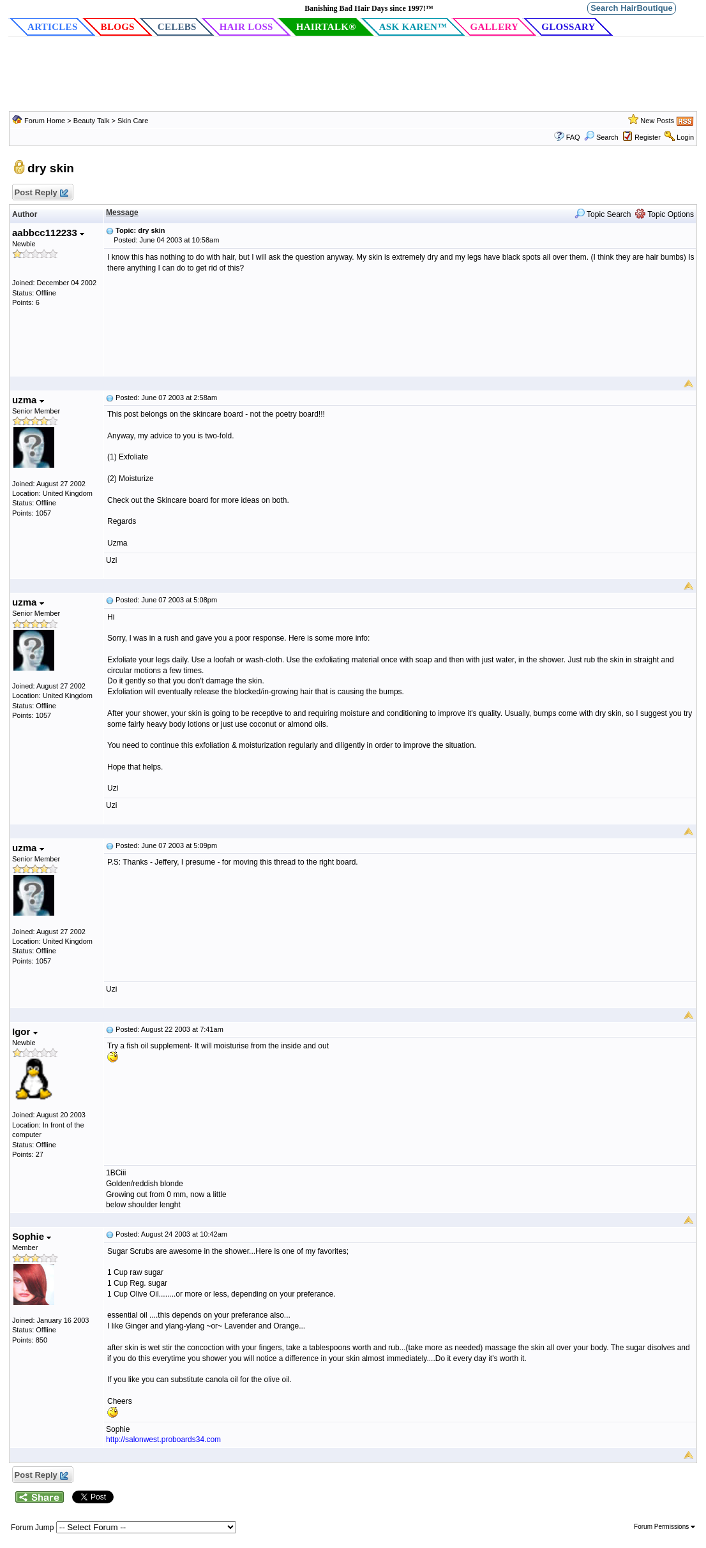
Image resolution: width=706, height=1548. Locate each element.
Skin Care (132, 120)
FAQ (573, 137)
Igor (25, 1031)
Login (685, 137)
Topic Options (664, 214)
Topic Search (603, 214)
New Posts (657, 120)
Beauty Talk (92, 120)
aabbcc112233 (48, 232)
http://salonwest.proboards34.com (163, 1439)
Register (648, 137)
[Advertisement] (353, 76)
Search (601, 137)
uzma (28, 399)
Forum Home (44, 120)
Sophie (31, 1236)
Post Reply (41, 193)
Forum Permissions (664, 1526)
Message (122, 212)
